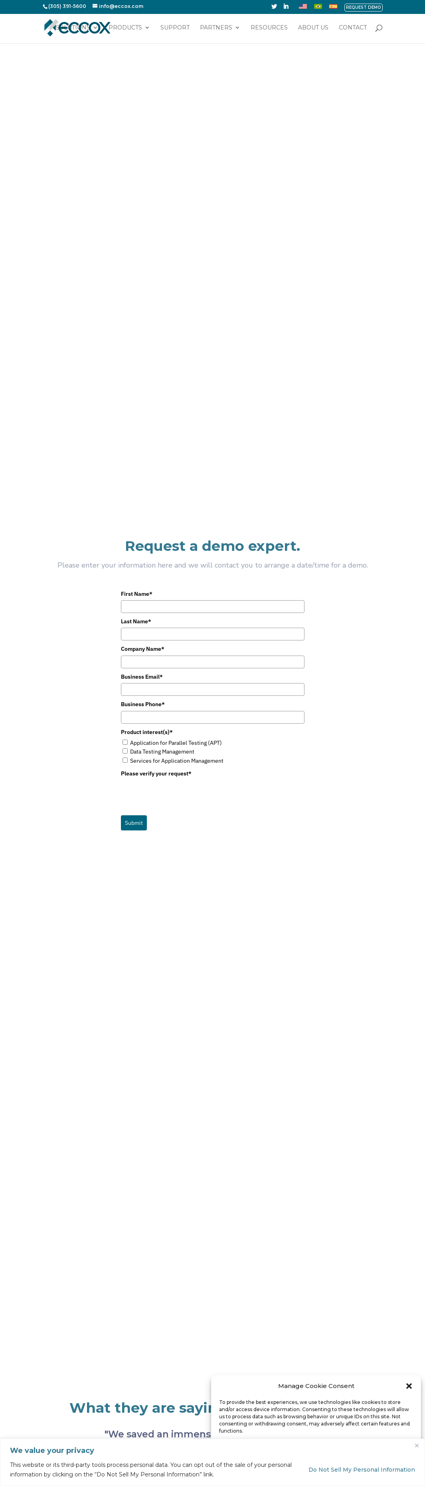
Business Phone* (143, 557)
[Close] (416, 1445)
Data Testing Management (162, 604)
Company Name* (142, 501)
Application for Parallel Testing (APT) (176, 595)
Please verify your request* (156, 626)
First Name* (136, 446)
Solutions (72, 28)
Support (175, 28)
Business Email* (142, 529)
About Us (313, 28)
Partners (216, 28)
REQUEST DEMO (363, 7)
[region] (212, 1462)
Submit (134, 675)
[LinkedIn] (286, 9)
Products (125, 28)
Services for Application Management (176, 613)
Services (190, 1363)
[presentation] (181, 648)
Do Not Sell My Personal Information (361, 1469)
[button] (409, 1386)
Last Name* (136, 474)
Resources (269, 28)
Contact (353, 28)
